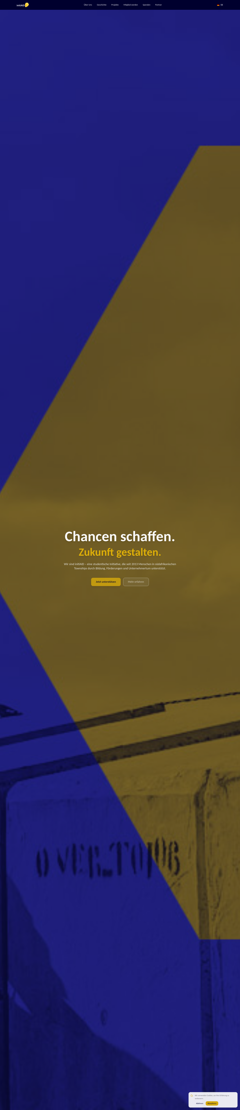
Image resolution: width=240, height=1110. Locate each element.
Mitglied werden (130, 5)
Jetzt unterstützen (105, 582)
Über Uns (88, 5)
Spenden (146, 5)
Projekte (114, 5)
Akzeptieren (212, 1103)
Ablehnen (199, 1103)
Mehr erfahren (136, 582)
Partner (158, 5)
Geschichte (101, 5)
